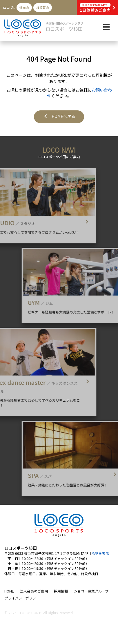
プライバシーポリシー (22, 597)
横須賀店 (42, 7)
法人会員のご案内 (34, 590)
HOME (9, 590)
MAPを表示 (100, 553)
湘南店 (24, 7)
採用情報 (61, 590)
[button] (59, 116)
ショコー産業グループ (91, 590)
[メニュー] (106, 27)
